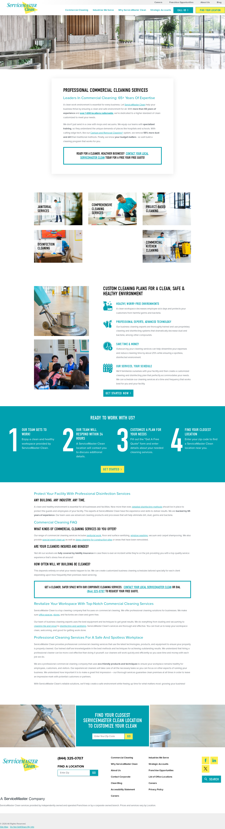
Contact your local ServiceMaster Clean (147, 587)
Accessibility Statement (123, 789)
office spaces (45, 614)
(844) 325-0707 (96, 591)
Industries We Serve (103, 10)
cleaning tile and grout (45, 626)
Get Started (118, 393)
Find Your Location (210, 10)
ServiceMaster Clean (135, 104)
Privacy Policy (156, 789)
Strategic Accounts (160, 10)
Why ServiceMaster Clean (132, 10)
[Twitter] (205, 768)
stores (56, 614)
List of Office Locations (160, 776)
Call (183, 10)
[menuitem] (77, 10)
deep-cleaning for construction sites (94, 539)
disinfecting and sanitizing (73, 626)
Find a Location (71, 766)
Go (129, 736)
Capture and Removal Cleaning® (106, 132)
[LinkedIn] (214, 760)
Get (112, 469)
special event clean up (53, 539)
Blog (219, 2)
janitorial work (94, 535)
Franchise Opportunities (181, 2)
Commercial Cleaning (76, 10)
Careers (158, 2)
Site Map (4, 827)
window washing (139, 535)
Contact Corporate (120, 776)
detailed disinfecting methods (147, 506)
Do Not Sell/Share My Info (22, 827)
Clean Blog (116, 783)
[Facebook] (205, 760)
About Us (205, 2)
